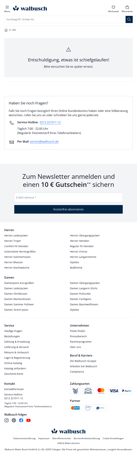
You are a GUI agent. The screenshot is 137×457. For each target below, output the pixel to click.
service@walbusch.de (44, 141)
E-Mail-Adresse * (26, 197)
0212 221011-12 (50, 122)
